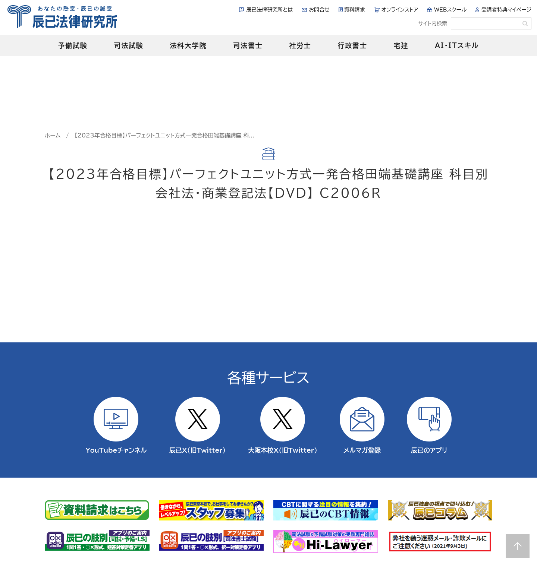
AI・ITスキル (457, 45)
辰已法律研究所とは (269, 9)
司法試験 (128, 45)
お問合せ (319, 9)
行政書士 (352, 45)
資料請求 (354, 9)
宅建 (401, 45)
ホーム (52, 135)
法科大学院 (188, 45)
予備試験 (72, 45)
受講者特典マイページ (506, 9)
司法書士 (248, 45)
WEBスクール (450, 9)
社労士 (300, 45)
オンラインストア (399, 9)
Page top (518, 546)
